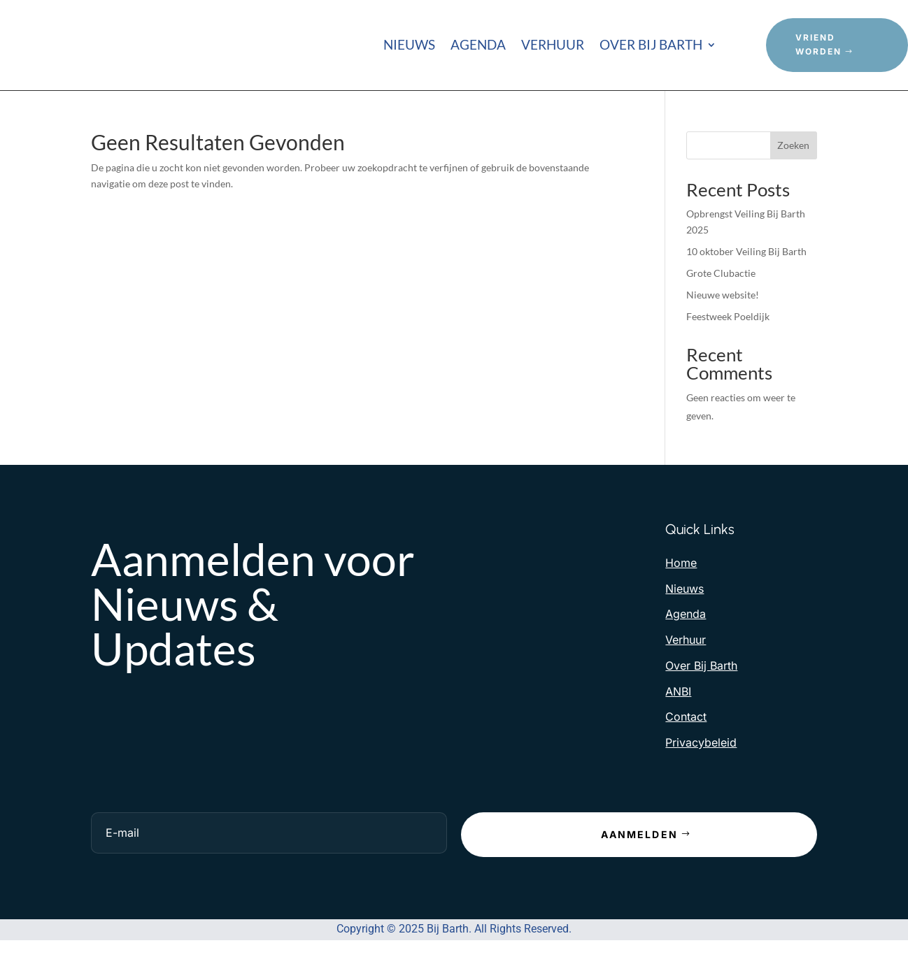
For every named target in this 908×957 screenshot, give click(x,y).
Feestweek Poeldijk (727, 316)
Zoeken (793, 145)
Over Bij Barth (651, 46)
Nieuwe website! (722, 295)
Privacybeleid (701, 742)
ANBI (678, 691)
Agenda (478, 46)
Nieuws (409, 46)
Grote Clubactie (721, 273)
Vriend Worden (818, 44)
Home (681, 563)
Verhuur (552, 46)
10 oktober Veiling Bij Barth (746, 251)
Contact (686, 717)
